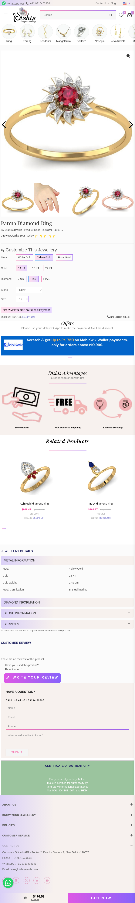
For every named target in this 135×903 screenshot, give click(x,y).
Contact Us (102, 3)
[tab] (67, 560)
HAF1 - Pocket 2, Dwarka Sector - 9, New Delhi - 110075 (55, 852)
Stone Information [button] (20, 613)
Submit (16, 752)
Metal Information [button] (19, 560)
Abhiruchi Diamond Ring (34, 503)
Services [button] (11, 624)
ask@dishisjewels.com (24, 869)
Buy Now (101, 898)
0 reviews (6, 235)
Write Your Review (23, 235)
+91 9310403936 (22, 858)
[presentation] (4, 125)
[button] (65, 376)
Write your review (35, 677)
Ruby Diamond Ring (101, 503)
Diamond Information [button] (22, 602)
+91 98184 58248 (120, 316)
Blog (113, 3)
